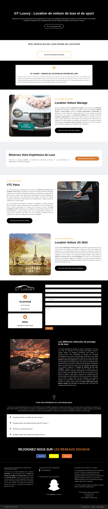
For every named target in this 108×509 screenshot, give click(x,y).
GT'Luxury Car (46, 470)
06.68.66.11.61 (89, 496)
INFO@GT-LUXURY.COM (90, 497)
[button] (54, 417)
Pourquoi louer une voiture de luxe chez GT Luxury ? (30, 423)
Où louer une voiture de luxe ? (23, 429)
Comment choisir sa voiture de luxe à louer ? (28, 417)
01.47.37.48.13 (90, 494)
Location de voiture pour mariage (89, 485)
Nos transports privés (88, 486)
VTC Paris (77, 485)
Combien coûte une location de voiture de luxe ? (29, 434)
